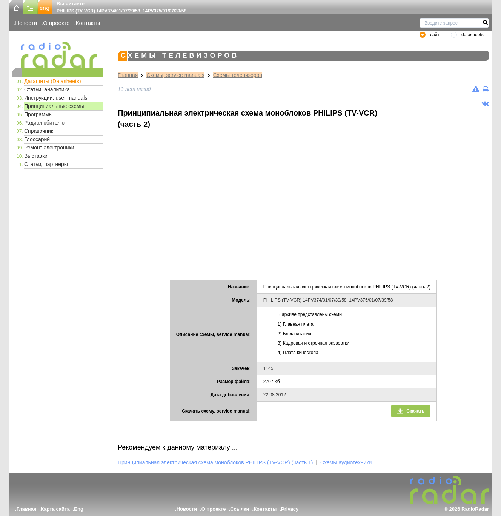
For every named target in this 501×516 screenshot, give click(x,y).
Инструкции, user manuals (55, 98)
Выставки (36, 156)
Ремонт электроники (49, 148)
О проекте (56, 23)
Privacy (289, 509)
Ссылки (239, 509)
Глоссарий (37, 139)
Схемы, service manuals (175, 75)
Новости (26, 23)
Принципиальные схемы (54, 106)
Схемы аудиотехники (346, 462)
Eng (78, 509)
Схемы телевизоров (237, 75)
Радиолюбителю (44, 123)
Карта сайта (55, 509)
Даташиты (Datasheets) (52, 81)
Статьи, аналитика (47, 89)
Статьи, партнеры (46, 164)
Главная (128, 75)
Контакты (88, 23)
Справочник (38, 131)
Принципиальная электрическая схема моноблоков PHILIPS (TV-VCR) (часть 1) (215, 462)
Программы (38, 114)
